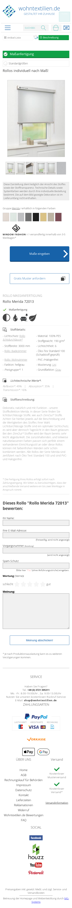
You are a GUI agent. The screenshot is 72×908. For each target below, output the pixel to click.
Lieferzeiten (23, 800)
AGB (23, 775)
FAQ (23, 820)
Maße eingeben (39, 254)
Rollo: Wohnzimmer (15, 359)
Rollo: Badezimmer (15, 351)
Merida (16, 208)
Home (23, 770)
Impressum (23, 785)
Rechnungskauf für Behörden (23, 780)
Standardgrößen (18, 63)
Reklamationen (23, 805)
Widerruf (23, 810)
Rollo (14, 337)
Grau (58, 369)
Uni (54, 364)
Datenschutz (23, 790)
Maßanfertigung (22, 54)
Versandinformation (57, 802)
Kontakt (24, 795)
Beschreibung (51, 37)
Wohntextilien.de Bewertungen (23, 815)
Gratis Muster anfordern (39, 278)
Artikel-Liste (14, 37)
